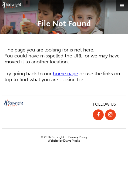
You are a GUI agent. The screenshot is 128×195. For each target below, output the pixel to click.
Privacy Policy (77, 137)
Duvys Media (71, 140)
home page (65, 74)
